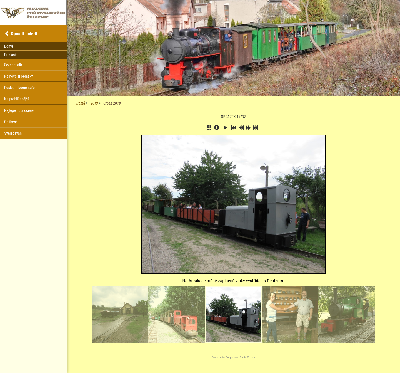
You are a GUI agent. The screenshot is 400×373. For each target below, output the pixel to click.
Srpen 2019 (112, 103)
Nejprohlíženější (16, 99)
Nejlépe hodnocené (19, 110)
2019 (94, 103)
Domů (80, 103)
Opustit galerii (24, 33)
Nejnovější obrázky (18, 76)
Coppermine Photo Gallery (240, 357)
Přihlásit (10, 55)
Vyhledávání (13, 133)
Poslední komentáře (19, 87)
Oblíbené (11, 122)
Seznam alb (13, 65)
